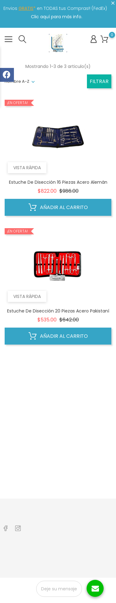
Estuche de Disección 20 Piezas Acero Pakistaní (58, 311)
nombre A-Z (17, 81)
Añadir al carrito (58, 207)
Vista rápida (27, 168)
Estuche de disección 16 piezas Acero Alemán (58, 182)
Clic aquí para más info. (56, 17)
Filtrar (99, 81)
